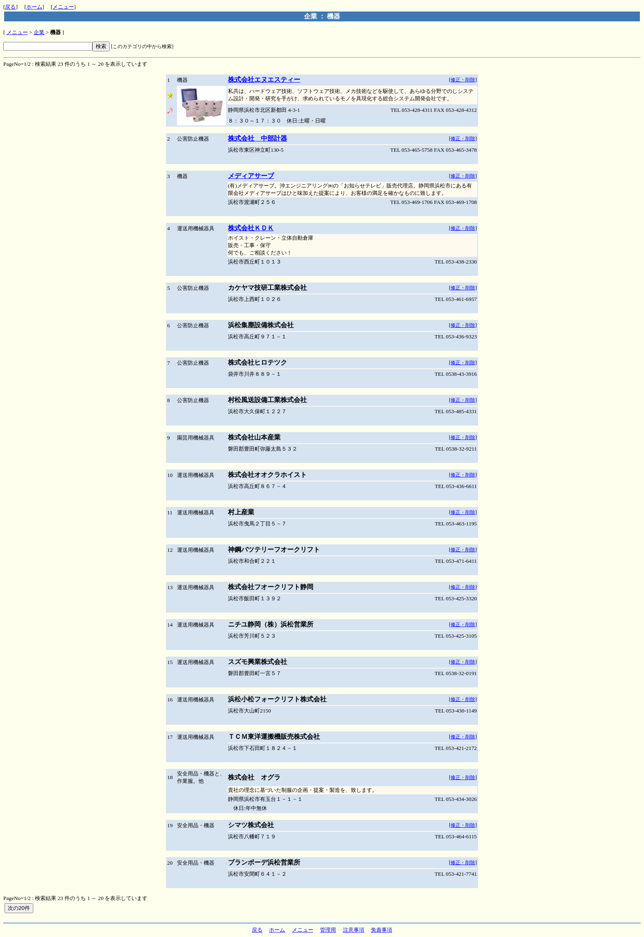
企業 (39, 32)
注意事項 (353, 930)
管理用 (328, 930)
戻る (10, 7)
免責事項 (381, 930)
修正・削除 (463, 80)
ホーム (34, 7)
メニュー (63, 7)
